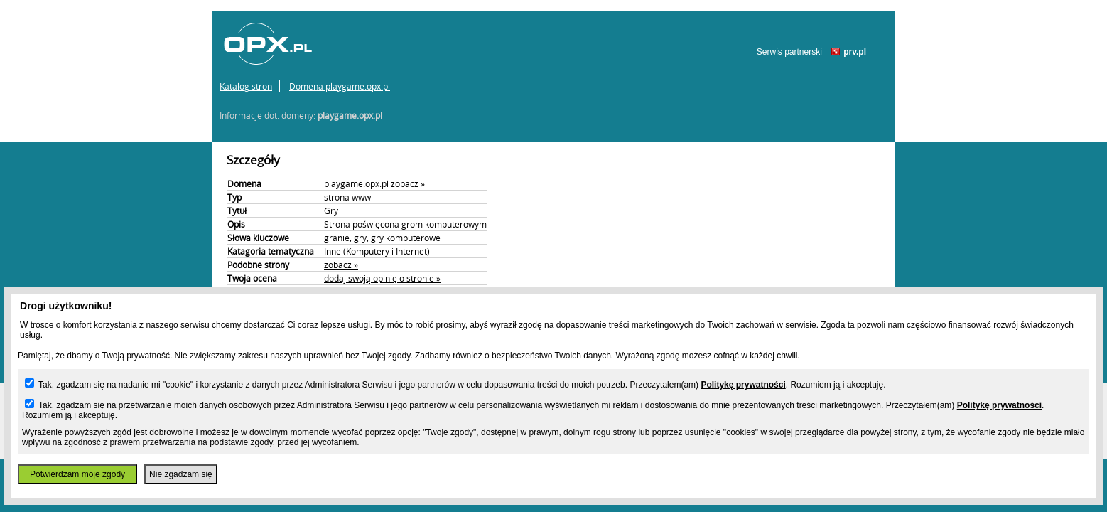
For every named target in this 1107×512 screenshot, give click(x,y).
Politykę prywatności (743, 385)
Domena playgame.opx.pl (339, 86)
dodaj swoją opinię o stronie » (382, 278)
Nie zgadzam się (180, 474)
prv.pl (854, 52)
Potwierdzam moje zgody (77, 474)
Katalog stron (246, 86)
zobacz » (408, 183)
